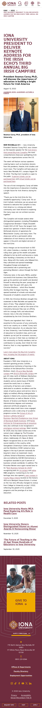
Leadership (21, 92)
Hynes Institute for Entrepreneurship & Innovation (20, 422)
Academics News (10, 92)
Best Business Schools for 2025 (19, 468)
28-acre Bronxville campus (24, 373)
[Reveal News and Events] (26, 3)
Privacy (14, 695)
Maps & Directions (20, 633)
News (13, 10)
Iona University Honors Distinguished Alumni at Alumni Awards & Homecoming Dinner (21, 526)
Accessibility (26, 695)
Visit (23, 705)
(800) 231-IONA (21, 659)
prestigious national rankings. (15, 428)
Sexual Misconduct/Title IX (21, 698)
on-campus (23, 470)
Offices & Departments (21, 667)
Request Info (9, 705)
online (34, 470)
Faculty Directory (21, 671)
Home (5, 10)
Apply (35, 705)
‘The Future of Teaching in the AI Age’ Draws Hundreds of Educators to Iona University (20, 542)
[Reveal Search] (20, 3)
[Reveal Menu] (39, 3)
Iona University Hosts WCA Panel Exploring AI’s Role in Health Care (18, 511)
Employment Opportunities (21, 675)
